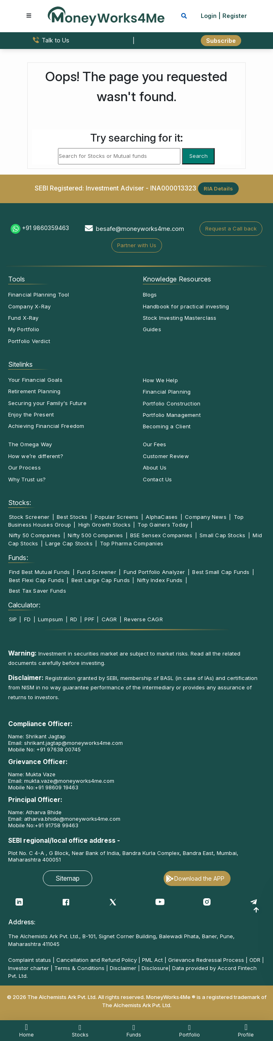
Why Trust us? (27, 479)
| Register (232, 15)
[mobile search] (184, 15)
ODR (254, 960)
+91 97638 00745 (58, 749)
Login (209, 15)
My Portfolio (24, 329)
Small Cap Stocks (223, 535)
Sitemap (67, 878)
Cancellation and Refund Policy (96, 960)
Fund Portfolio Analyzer (154, 572)
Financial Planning (167, 391)
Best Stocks (72, 517)
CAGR (109, 619)
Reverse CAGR (143, 619)
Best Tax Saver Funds (37, 590)
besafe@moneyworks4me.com (140, 228)
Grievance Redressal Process (206, 960)
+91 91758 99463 (56, 825)
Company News (205, 517)
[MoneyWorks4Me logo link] (106, 15)
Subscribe (221, 40)
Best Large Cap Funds (100, 580)
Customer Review (166, 456)
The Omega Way (30, 444)
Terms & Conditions (79, 968)
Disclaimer (123, 968)
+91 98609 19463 (56, 787)
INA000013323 (173, 188)
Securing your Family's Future (47, 403)
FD (27, 619)
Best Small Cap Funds (220, 572)
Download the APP (199, 878)
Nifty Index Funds (160, 580)
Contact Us (157, 479)
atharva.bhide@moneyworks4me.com (72, 818)
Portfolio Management (172, 415)
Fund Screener (96, 572)
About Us (155, 467)
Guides (152, 329)
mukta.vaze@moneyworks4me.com (69, 780)
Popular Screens (116, 517)
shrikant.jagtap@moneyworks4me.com (73, 743)
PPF (89, 619)
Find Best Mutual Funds (39, 572)
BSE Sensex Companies (161, 535)
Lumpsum (50, 619)
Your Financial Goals (35, 380)
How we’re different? (35, 456)
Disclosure (155, 968)
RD (73, 619)
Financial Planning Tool (38, 294)
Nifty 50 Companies (35, 535)
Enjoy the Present (31, 414)
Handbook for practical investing (186, 306)
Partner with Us (136, 245)
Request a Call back (231, 228)
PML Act (152, 960)
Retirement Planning (34, 391)
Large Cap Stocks (69, 543)
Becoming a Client (167, 426)
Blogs (150, 294)
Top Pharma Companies (131, 543)
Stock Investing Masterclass (180, 318)
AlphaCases (162, 517)
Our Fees (154, 444)
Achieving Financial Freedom (46, 426)
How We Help (160, 380)
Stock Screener (29, 517)
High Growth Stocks (104, 524)
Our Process (24, 467)
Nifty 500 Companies (95, 535)
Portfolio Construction (172, 403)
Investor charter (28, 968)
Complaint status (29, 960)
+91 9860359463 (45, 227)
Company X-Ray (29, 306)
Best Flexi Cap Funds (36, 580)
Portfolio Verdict (29, 341)
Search (198, 156)
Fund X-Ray (23, 318)
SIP (13, 619)
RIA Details (218, 188)
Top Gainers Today (163, 524)
